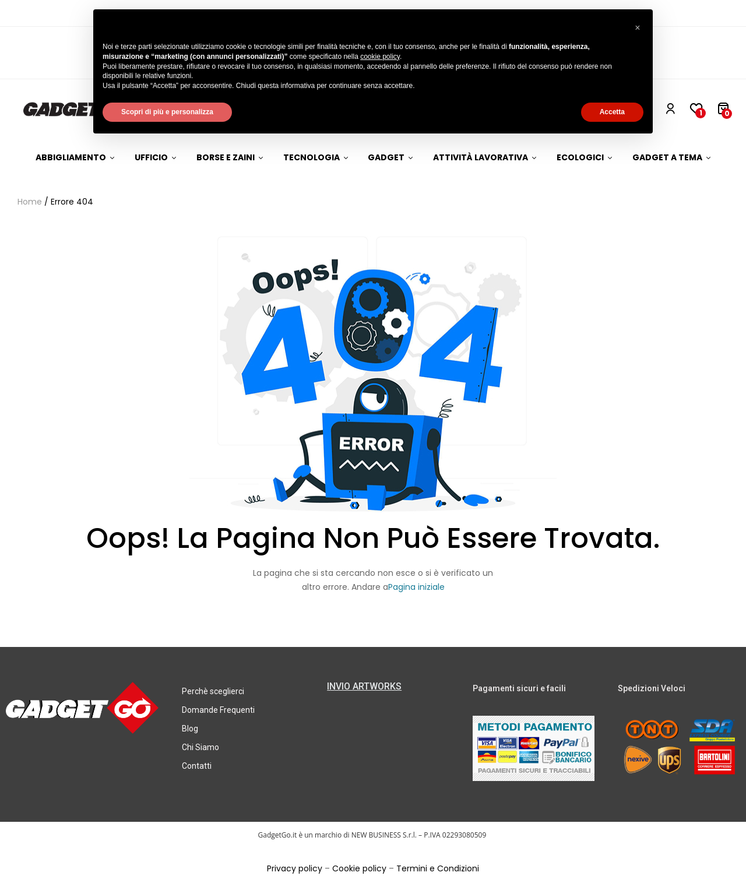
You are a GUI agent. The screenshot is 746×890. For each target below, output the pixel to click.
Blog (190, 728)
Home (29, 201)
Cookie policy (359, 868)
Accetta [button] (612, 112)
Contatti (197, 766)
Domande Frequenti (218, 710)
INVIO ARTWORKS (364, 686)
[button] (637, 28)
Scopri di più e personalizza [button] (167, 112)
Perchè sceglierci (213, 691)
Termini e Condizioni (437, 868)
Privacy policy (294, 868)
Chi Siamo (200, 747)
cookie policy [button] (380, 56)
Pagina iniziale (416, 587)
